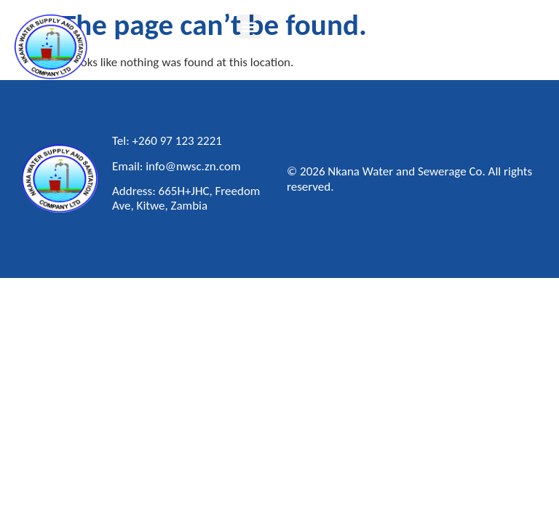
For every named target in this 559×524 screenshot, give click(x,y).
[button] (249, 27)
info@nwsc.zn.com (193, 166)
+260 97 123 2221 (177, 140)
